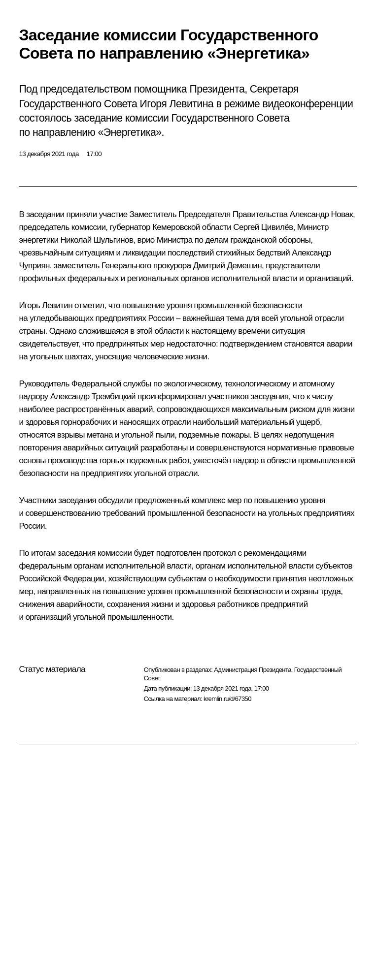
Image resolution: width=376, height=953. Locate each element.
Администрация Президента (252, 669)
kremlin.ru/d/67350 (227, 698)
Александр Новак (321, 214)
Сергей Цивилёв (263, 227)
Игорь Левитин (45, 305)
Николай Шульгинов (96, 240)
